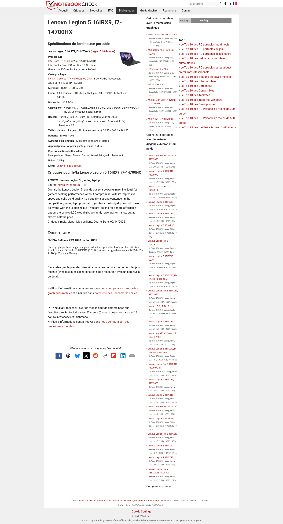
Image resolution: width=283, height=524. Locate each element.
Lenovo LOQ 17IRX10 (158, 306)
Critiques (78, 10)
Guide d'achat (148, 10)
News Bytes (65, 185)
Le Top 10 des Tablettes (195, 95)
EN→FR (81, 185)
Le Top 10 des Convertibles (197, 90)
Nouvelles (96, 10)
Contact (187, 10)
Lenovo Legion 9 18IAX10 (160, 321)
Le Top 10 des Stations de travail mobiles (206, 76)
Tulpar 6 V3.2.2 (155, 84)
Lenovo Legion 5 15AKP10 (161, 225)
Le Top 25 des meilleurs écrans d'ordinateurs (208, 127)
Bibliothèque (127, 10)
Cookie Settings (141, 511)
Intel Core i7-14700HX (60, 61)
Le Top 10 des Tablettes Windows (201, 99)
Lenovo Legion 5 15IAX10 (160, 213)
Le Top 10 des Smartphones (198, 104)
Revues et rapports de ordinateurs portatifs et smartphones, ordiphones (109, 500)
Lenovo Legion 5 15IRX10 (160, 202)
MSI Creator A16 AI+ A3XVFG (162, 34)
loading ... (185, 20)
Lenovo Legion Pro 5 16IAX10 (162, 433)
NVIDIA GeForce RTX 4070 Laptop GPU (70, 78)
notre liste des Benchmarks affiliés (116, 293)
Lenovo (165, 500)
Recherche (169, 10)
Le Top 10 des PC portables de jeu (202, 49)
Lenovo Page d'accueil (69, 165)
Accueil (63, 10)
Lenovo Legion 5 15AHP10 (161, 418)
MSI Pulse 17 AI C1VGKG (160, 119)
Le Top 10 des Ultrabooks (196, 86)
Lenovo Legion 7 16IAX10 (160, 395)
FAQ (110, 10)
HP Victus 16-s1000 (158, 69)
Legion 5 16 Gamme (103, 51)
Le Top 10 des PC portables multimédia (205, 44)
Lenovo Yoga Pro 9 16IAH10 (162, 406)
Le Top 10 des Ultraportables (198, 81)
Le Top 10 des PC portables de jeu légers (206, 53)
